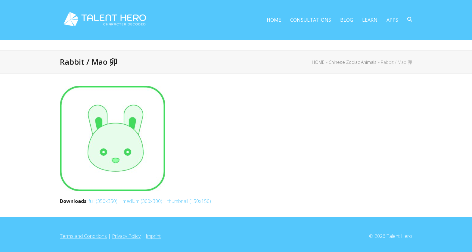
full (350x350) (102, 201)
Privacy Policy (126, 236)
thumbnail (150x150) (189, 201)
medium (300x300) (142, 201)
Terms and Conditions (83, 236)
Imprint (153, 236)
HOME (318, 62)
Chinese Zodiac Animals (353, 62)
